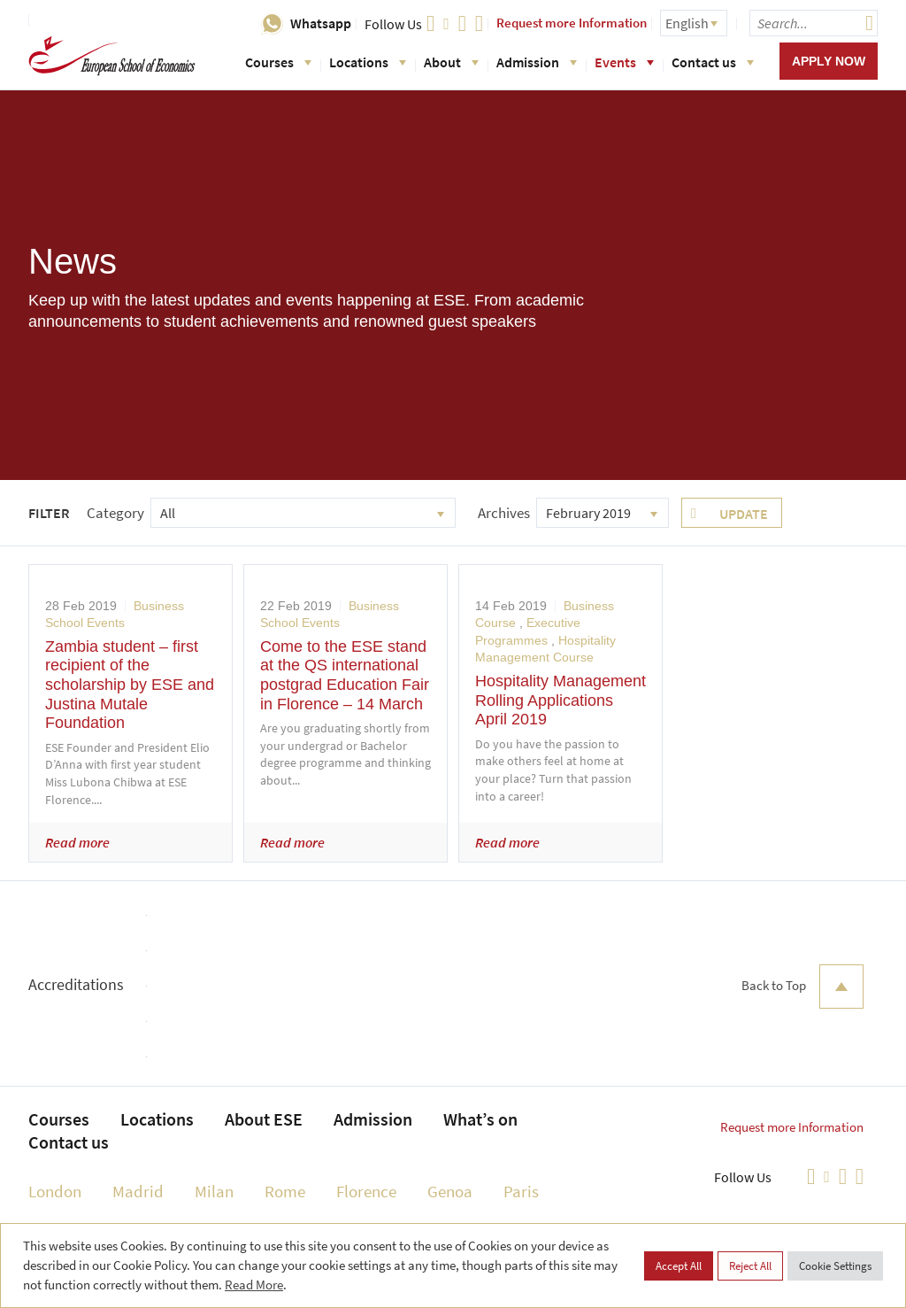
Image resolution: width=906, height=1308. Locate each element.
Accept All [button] (679, 1265)
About (451, 62)
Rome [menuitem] (285, 1191)
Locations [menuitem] (157, 1119)
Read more (77, 842)
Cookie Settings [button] (835, 1265)
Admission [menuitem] (373, 1119)
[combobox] (303, 513)
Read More (254, 1284)
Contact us (713, 62)
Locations (367, 62)
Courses (278, 62)
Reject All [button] (750, 1265)
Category (115, 512)
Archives (504, 512)
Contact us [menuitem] (68, 1142)
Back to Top (802, 986)
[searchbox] (813, 23)
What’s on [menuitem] (480, 1119)
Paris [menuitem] (521, 1191)
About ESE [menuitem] (264, 1119)
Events (624, 62)
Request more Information (571, 22)
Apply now (828, 61)
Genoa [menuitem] (449, 1191)
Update (743, 513)
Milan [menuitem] (214, 1191)
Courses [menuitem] (58, 1119)
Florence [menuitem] (366, 1191)
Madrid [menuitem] (138, 1191)
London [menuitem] (54, 1191)
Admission (536, 62)
